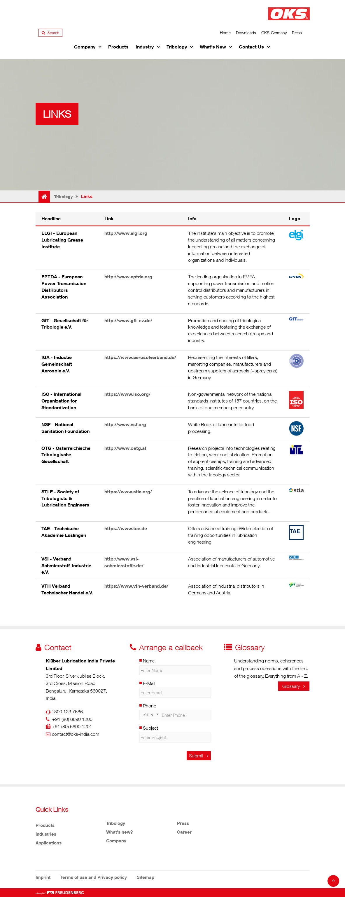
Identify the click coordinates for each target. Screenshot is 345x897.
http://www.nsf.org (125, 424)
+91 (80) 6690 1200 (72, 719)
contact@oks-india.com (75, 734)
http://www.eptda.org (128, 277)
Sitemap (145, 877)
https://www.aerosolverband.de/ (140, 357)
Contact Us (251, 47)
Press (297, 32)
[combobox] (150, 714)
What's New (213, 47)
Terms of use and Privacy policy (93, 877)
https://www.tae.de (125, 528)
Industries (46, 834)
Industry (145, 47)
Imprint (43, 877)
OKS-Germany (274, 32)
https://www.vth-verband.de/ (136, 586)
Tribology (177, 47)
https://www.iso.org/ (127, 394)
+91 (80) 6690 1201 (72, 726)
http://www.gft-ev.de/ (128, 320)
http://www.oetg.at (125, 448)
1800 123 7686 (67, 711)
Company (84, 47)
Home (225, 32)
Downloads (246, 32)
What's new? (119, 831)
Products (118, 47)
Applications (49, 842)
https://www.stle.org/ (128, 492)
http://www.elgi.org (125, 233)
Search (50, 32)
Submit (199, 755)
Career (184, 831)
